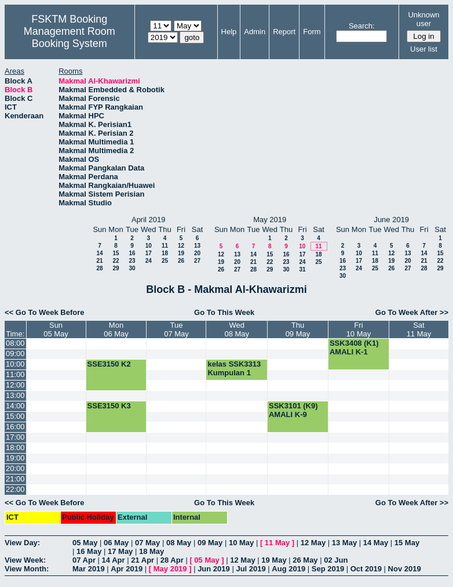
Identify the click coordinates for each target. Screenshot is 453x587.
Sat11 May (419, 329)
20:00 (15, 468)
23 (132, 261)
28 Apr (172, 560)
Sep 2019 (328, 568)
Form (311, 31)
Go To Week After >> (411, 312)
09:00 (15, 353)
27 (197, 261)
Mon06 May (116, 329)
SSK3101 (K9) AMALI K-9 (293, 410)
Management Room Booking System (69, 37)
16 (132, 253)
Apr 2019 (127, 568)
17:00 (15, 437)
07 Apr (84, 560)
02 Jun (336, 560)
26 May (305, 560)
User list (423, 49)
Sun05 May (55, 329)
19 (181, 253)
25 (165, 261)
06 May (116, 542)
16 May (88, 551)
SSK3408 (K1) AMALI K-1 (354, 347)
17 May (120, 551)
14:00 (15, 405)
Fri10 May (358, 329)
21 (99, 261)
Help (229, 31)
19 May (273, 560)
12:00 (15, 385)
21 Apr (142, 560)
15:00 (15, 416)
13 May (344, 542)
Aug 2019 (288, 568)
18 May (151, 551)
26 (181, 261)
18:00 (15, 447)
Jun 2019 (214, 568)
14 (99, 253)
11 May (277, 542)
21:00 (15, 478)
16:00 (15, 426)
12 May (313, 542)
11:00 (15, 374)
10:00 (15, 364)
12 (181, 245)
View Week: (25, 560)
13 (197, 245)
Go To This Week (224, 312)
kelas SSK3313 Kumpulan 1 (234, 368)
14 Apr (113, 560)
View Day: (22, 542)
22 (115, 261)
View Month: (27, 568)
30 (132, 268)
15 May (406, 542)
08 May (178, 542)
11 (165, 245)
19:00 (15, 458)
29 (115, 268)
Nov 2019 (404, 568)
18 (165, 253)
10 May (241, 542)
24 (148, 261)
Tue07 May (176, 329)
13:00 (15, 395)
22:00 (15, 489)
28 (99, 268)
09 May (210, 542)
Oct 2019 (366, 568)
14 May (375, 542)
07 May (147, 542)
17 (148, 253)
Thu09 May (298, 329)
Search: (362, 25)
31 (302, 269)
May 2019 (170, 568)
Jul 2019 (250, 568)
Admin (254, 31)
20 (197, 253)
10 (148, 245)
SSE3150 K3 (109, 405)
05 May (84, 542)
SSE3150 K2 (109, 364)
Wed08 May (236, 329)
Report (284, 31)
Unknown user (423, 19)
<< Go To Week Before (45, 312)
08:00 (15, 343)
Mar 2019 (88, 568)
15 (115, 253)
